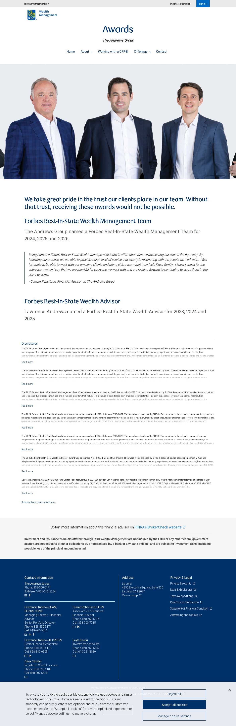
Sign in (203, 3)
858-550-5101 (42, 669)
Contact (161, 50)
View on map (130, 595)
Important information (180, 3)
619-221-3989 (87, 651)
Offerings (142, 50)
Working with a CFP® (113, 50)
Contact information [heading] (38, 578)
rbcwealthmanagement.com (36, 3)
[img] (118, 119)
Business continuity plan (185, 602)
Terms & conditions (182, 596)
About (87, 50)
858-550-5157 (91, 648)
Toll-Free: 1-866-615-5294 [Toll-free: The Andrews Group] (40, 591)
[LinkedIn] (30, 634)
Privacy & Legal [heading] (181, 578)
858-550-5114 (91, 619)
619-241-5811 (39, 630)
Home (71, 50)
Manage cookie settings (174, 717)
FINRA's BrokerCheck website (158, 527)
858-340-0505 (39, 651)
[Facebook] (30, 595)
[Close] (229, 689)
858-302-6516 (39, 673)
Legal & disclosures (182, 589)
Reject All (174, 694)
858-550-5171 (42, 626)
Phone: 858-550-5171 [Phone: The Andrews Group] (37, 587)
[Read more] (27, 362)
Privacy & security (181, 583)
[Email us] (26, 595)
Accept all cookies (174, 704)
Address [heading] (127, 578)
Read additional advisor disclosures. (39, 502)
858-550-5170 (42, 648)
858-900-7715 (87, 622)
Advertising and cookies (184, 618)
